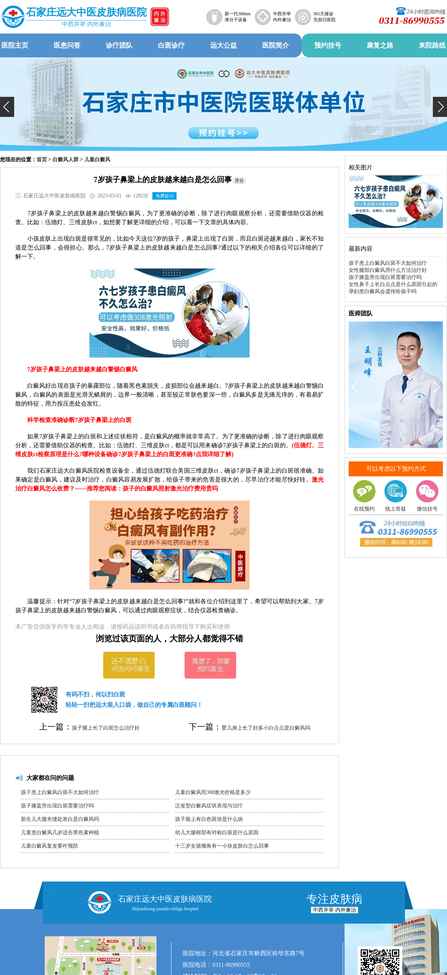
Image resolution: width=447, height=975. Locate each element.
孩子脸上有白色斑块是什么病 (209, 819)
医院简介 (275, 45)
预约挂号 (327, 45)
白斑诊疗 (171, 45)
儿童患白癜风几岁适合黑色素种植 (60, 832)
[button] (7, 107)
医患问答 (67, 45)
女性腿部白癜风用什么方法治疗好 (388, 270)
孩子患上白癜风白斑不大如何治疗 (60, 792)
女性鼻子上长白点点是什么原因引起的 (393, 284)
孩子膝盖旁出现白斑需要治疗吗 (57, 806)
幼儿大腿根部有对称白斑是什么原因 (217, 832)
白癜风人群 (66, 159)
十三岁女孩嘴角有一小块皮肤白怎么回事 (222, 846)
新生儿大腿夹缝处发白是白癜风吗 (60, 819)
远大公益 (223, 45)
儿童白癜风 (97, 159)
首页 (42, 159)
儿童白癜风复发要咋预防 (49, 846)
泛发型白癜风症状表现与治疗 (209, 806)
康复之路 (380, 45)
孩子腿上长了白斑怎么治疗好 (106, 728)
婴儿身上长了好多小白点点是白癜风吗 (266, 728)
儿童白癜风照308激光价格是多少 (213, 792)
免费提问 (165, 196)
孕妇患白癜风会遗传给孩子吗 (382, 291)
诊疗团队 (119, 45)
